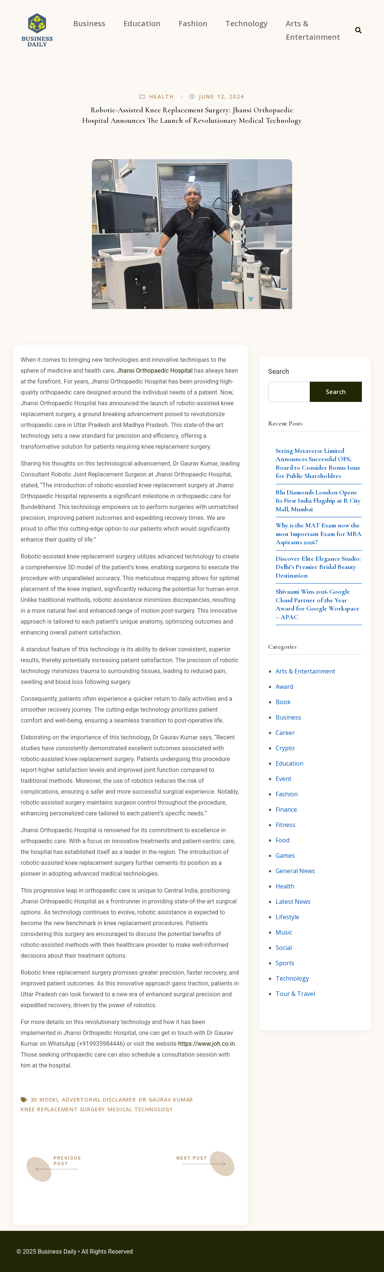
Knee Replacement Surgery (63, 1109)
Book (283, 702)
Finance (286, 809)
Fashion (287, 794)
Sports (285, 963)
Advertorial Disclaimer (99, 1099)
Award (284, 686)
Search (278, 371)
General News (295, 871)
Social (284, 948)
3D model (44, 1099)
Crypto (285, 748)
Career (285, 733)
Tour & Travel (295, 994)
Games (285, 855)
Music (284, 932)
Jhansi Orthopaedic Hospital (154, 370)
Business (288, 717)
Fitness (286, 825)
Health (161, 96)
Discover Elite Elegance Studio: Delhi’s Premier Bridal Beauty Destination (318, 566)
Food (283, 840)
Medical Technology (140, 1109)
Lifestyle (287, 917)
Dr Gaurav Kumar (166, 1099)
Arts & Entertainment (305, 671)
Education (289, 763)
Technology (292, 978)
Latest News (293, 901)
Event (283, 779)
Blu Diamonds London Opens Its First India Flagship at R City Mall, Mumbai (318, 500)
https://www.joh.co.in (206, 1043)
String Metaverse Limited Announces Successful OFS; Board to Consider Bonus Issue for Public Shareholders (318, 463)
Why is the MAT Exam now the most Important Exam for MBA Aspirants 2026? (319, 533)
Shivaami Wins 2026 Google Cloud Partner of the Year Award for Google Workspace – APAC (317, 604)
